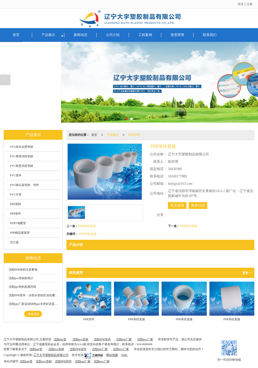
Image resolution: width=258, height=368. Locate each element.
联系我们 (210, 35)
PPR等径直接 (87, 226)
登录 (241, 4)
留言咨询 (177, 205)
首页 (16, 35)
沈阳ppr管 (60, 339)
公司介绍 (113, 35)
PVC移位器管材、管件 (24, 185)
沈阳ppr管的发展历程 (22, 286)
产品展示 (48, 35)
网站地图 (112, 355)
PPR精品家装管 (20, 232)
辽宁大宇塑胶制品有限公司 (51, 355)
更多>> (247, 273)
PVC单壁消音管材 (21, 156)
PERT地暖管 (18, 223)
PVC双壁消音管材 (21, 166)
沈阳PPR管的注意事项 (23, 269)
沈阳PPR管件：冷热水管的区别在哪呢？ (34, 295)
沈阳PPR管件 (102, 339)
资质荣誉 (177, 35)
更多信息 (198, 205)
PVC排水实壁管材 (21, 147)
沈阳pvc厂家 (145, 339)
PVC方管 (15, 194)
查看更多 (34, 314)
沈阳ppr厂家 (124, 339)
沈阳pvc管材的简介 (21, 278)
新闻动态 (80, 35)
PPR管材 (15, 204)
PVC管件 (15, 175)
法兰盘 (14, 242)
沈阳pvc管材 (80, 339)
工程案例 (145, 35)
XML (124, 355)
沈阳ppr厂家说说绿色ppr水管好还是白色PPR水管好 (34, 304)
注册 (249, 4)
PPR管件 (134, 135)
